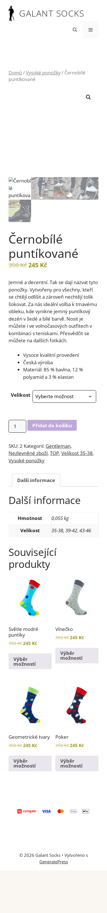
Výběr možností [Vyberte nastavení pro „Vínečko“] (71, 655)
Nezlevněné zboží (28, 453)
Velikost (20, 395)
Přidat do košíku (52, 425)
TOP (54, 453)
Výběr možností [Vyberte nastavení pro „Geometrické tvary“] (24, 763)
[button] (75, 29)
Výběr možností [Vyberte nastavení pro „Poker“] (71, 763)
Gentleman (58, 446)
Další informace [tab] (36, 480)
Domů (15, 73)
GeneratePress (53, 862)
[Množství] (17, 426)
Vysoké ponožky (43, 73)
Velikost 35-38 (77, 453)
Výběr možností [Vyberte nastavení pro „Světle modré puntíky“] (24, 661)
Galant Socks (51, 13)
